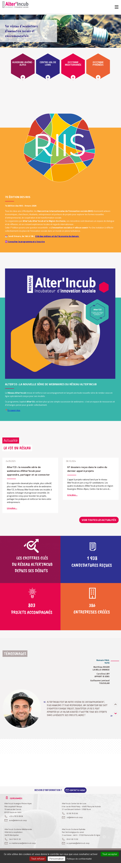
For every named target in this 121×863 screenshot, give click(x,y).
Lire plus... (12, 508)
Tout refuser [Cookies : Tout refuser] (38, 858)
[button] (115, 713)
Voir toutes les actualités (100, 520)
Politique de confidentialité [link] (79, 858)
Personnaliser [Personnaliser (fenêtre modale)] (56, 858)
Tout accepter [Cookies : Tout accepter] (109, 854)
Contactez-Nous (77, 789)
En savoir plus (14, 410)
